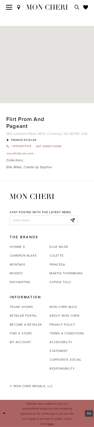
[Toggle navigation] (9, 7)
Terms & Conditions (67, 333)
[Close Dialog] (4, 413)
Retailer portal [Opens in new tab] (23, 315)
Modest (16, 273)
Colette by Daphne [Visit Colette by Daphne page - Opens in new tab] (38, 167)
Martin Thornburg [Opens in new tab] (66, 273)
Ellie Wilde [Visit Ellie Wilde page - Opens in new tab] (14, 167)
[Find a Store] (18, 7)
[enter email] (44, 220)
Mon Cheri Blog (63, 307)
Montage (17, 264)
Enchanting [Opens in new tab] (20, 282)
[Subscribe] (72, 220)
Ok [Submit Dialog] (89, 413)
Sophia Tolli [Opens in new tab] (60, 282)
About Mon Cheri (65, 315)
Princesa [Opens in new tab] (57, 264)
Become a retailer (26, 324)
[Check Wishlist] (85, 7)
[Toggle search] (77, 7)
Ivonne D (17, 247)
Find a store (21, 333)
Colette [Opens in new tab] (57, 255)
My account (20, 342)
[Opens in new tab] (47, 133)
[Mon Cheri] (32, 196)
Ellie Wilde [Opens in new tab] (59, 247)
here (51, 424)
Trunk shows (21, 307)
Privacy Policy (62, 324)
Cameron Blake (23, 255)
